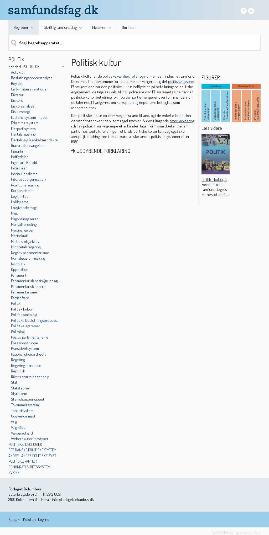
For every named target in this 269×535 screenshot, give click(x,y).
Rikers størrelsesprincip (30, 376)
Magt (14, 213)
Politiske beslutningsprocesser (35, 320)
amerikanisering (182, 120)
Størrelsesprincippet (27, 399)
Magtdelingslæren (25, 218)
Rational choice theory (28, 354)
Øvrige (13, 472)
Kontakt (14, 519)
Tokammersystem (25, 404)
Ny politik (18, 263)
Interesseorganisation (28, 179)
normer (150, 76)
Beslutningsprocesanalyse (32, 77)
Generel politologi (24, 66)
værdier (123, 76)
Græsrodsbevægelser (28, 145)
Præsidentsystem (25, 348)
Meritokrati (19, 235)
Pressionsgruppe (24, 342)
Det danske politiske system (32, 449)
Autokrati (18, 72)
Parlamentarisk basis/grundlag (34, 280)
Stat (14, 382)
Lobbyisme (19, 201)
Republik (18, 370)
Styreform (19, 393)
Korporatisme (22, 190)
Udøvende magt (23, 416)
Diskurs (17, 100)
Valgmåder (19, 427)
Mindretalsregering (25, 246)
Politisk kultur (22, 309)
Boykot (16, 83)
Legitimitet (19, 196)
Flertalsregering (23, 134)
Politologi (18, 331)
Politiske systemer (25, 325)
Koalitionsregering (25, 185)
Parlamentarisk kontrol (28, 286)
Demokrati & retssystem (29, 466)
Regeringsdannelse (26, 365)
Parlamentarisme (24, 292)
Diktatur (17, 94)
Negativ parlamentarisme (30, 252)
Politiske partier (22, 461)
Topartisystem (22, 410)
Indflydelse (20, 156)
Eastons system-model (29, 117)
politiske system (181, 81)
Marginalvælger (22, 230)
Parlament (19, 275)
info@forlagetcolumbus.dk (73, 499)
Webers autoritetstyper (29, 438)
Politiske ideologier (25, 444)
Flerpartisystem (23, 128)
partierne (139, 97)
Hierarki (17, 151)
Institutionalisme (24, 173)
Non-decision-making (28, 258)
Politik (15, 303)
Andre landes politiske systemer (34, 455)
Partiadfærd (20, 297)
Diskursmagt (20, 111)
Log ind (43, 519)
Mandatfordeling (24, 224)
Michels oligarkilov (25, 241)
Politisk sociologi (24, 314)
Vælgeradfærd (22, 433)
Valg (14, 421)
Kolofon (29, 519)
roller (135, 76)
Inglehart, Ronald (24, 162)
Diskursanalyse (22, 106)
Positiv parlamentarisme (29, 337)
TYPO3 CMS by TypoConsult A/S (236, 532)
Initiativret (19, 167)
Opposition (19, 269)
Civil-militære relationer (29, 89)
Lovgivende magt (24, 207)
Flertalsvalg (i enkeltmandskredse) (35, 139)
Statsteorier (20, 388)
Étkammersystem (24, 122)
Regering (18, 359)
